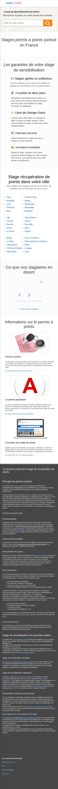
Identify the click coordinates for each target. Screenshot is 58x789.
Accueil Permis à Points (15, 3)
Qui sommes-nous (8, 762)
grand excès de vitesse (27, 614)
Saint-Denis (11, 252)
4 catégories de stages (16, 677)
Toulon (27, 221)
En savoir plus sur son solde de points (19, 455)
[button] (20, 292)
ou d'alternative (39, 686)
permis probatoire (40, 555)
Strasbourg (29, 204)
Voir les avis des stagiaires (28, 309)
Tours (27, 252)
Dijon (27, 228)
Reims (9, 228)
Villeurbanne (11, 245)
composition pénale (18, 585)
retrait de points (18, 528)
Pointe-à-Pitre (30, 197)
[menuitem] (4, 5)
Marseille (10, 201)
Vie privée (5, 774)
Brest (27, 245)
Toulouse (10, 207)
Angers (28, 231)
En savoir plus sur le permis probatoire (19, 414)
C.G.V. (4, 766)
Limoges (28, 248)
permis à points (19, 486)
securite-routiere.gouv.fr (26, 652)
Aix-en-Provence (32, 238)
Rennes (9, 224)
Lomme (9, 221)
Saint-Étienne (30, 218)
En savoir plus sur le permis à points (18, 371)
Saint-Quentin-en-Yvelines (36, 241)
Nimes (9, 238)
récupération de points (20, 639)
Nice (8, 211)
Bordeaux (29, 211)
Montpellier (29, 207)
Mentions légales (8, 770)
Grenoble (29, 224)
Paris (8, 197)
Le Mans (10, 241)
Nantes (28, 201)
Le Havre (10, 231)
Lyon (8, 204)
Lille (8, 218)
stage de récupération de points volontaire (20, 662)
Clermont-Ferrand (14, 248)
